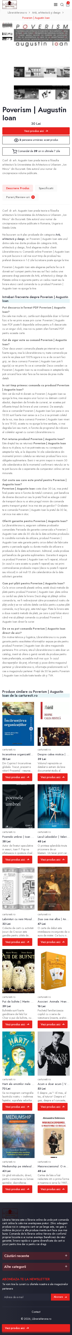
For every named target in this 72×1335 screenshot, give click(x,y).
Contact (36, 1312)
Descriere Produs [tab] (17, 188)
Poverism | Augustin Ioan (36, 18)
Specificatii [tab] (46, 188)
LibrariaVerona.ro (17, 13)
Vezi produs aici (36, 131)
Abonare (60, 1297)
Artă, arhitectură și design (46, 13)
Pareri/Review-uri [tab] (20, 197)
